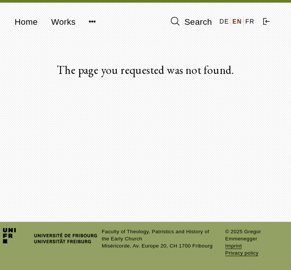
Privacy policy (242, 253)
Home (26, 22)
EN (237, 21)
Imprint (233, 246)
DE (224, 21)
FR (250, 21)
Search (191, 22)
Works (63, 22)
